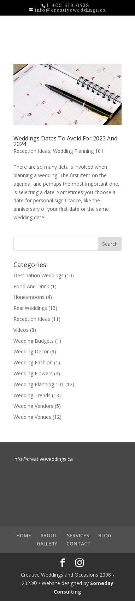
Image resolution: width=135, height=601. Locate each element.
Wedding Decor (31, 351)
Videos (21, 329)
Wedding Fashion (33, 362)
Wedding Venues (32, 417)
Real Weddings (30, 308)
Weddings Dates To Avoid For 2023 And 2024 (65, 141)
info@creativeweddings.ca (43, 459)
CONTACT (78, 543)
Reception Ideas (31, 151)
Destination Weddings (38, 275)
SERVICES (78, 535)
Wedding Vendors (33, 406)
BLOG (104, 535)
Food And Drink (31, 286)
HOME (23, 535)
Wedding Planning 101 (78, 151)
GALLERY (47, 543)
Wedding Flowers (33, 373)
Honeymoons (29, 297)
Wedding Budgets (33, 340)
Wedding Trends (32, 395)
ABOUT (49, 535)
